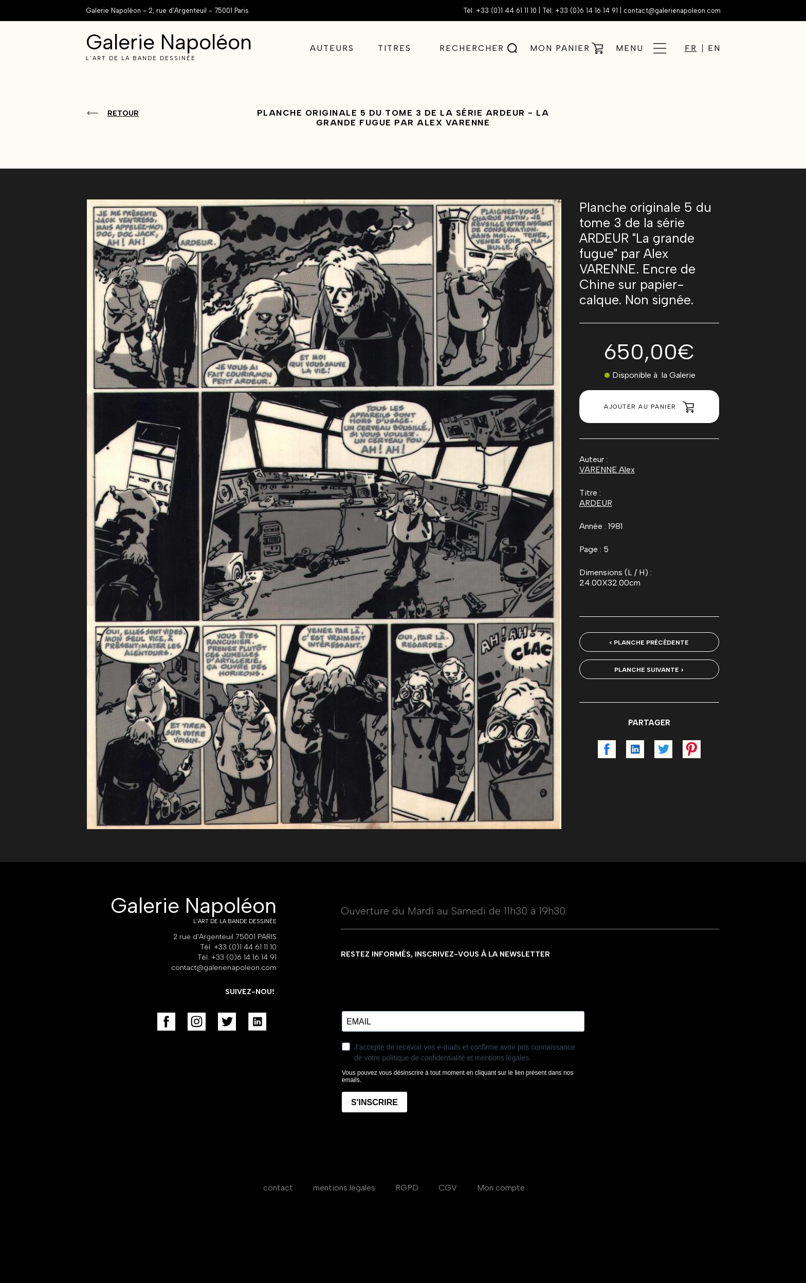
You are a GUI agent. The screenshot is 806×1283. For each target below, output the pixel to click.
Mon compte (501, 1188)
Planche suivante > (649, 669)
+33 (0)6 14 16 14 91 (586, 10)
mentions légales (344, 1188)
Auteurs (332, 48)
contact (278, 1188)
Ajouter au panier (649, 407)
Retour (123, 113)
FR (691, 48)
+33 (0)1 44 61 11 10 (506, 10)
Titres (394, 48)
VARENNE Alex (607, 469)
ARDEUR (595, 503)
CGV (447, 1188)
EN (714, 48)
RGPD (406, 1188)
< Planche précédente (649, 642)
